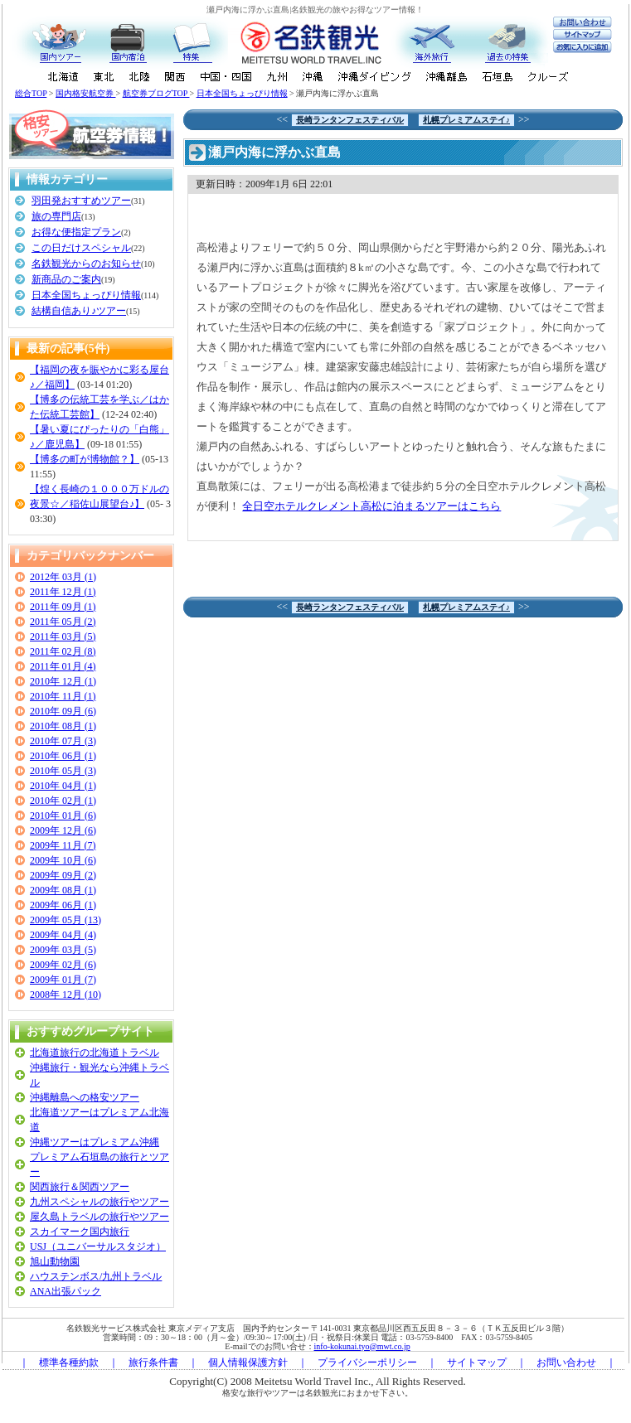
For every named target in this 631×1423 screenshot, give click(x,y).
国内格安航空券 (86, 93)
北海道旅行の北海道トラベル (94, 1052)
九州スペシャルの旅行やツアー (99, 1202)
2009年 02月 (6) (63, 964)
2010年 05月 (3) (63, 771)
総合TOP (30, 93)
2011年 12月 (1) (63, 592)
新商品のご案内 (66, 279)
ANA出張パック (65, 1291)
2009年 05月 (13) (65, 920)
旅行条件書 (153, 1362)
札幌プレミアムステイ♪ (466, 119)
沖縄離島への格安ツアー (84, 1097)
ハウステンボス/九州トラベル (96, 1276)
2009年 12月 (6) (63, 830)
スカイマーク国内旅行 (79, 1231)
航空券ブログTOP (156, 93)
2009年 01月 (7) (63, 979)
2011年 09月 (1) (63, 606)
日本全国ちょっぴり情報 (242, 93)
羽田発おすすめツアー (81, 200)
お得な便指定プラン (76, 232)
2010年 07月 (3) (63, 741)
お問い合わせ (566, 1362)
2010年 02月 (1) (63, 800)
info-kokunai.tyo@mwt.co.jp (362, 1346)
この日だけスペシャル (81, 248)
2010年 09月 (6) (63, 711)
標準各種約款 (69, 1362)
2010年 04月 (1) (63, 785)
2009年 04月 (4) (63, 935)
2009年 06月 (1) (63, 905)
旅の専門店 (56, 216)
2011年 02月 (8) (63, 651)
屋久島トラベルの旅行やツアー (99, 1216)
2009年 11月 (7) (63, 845)
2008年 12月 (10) (65, 994)
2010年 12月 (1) (63, 681)
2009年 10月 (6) (63, 860)
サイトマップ (477, 1362)
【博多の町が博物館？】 (84, 459)
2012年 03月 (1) (63, 577)
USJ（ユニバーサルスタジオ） (98, 1246)
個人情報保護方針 (248, 1362)
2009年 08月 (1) (63, 890)
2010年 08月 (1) (63, 726)
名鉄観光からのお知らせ (86, 263)
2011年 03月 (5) (63, 636)
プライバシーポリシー (367, 1362)
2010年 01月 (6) (63, 815)
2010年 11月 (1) (63, 696)
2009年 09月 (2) (63, 875)
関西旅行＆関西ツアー (79, 1187)
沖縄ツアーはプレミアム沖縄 (94, 1142)
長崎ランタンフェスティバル (350, 119)
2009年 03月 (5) (63, 950)
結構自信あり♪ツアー (79, 311)
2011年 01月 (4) (63, 666)
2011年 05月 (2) (63, 621)
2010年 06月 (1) (63, 756)
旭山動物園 (55, 1261)
